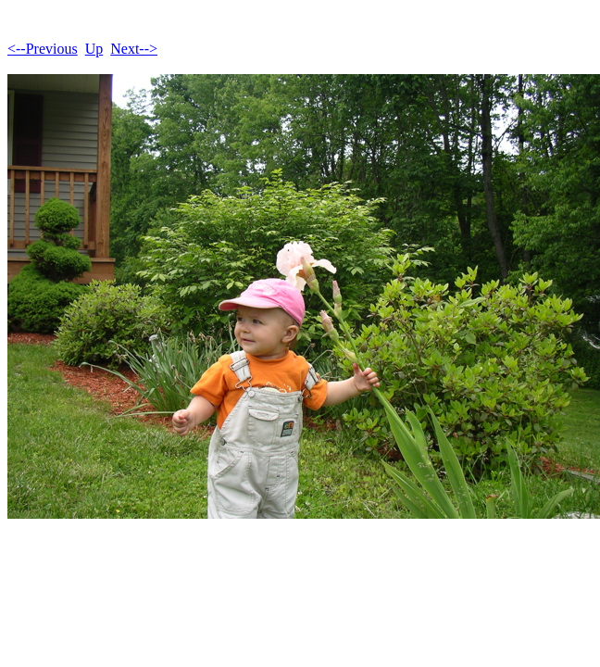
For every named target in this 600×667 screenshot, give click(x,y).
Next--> (133, 49)
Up (94, 49)
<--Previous (42, 49)
